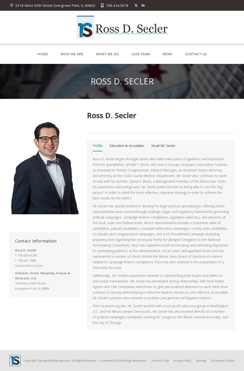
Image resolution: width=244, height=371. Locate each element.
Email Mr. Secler (163, 145)
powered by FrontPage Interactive (123, 361)
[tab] (98, 146)
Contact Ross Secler (29, 266)
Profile (98, 145)
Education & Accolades (127, 145)
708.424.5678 (114, 5)
